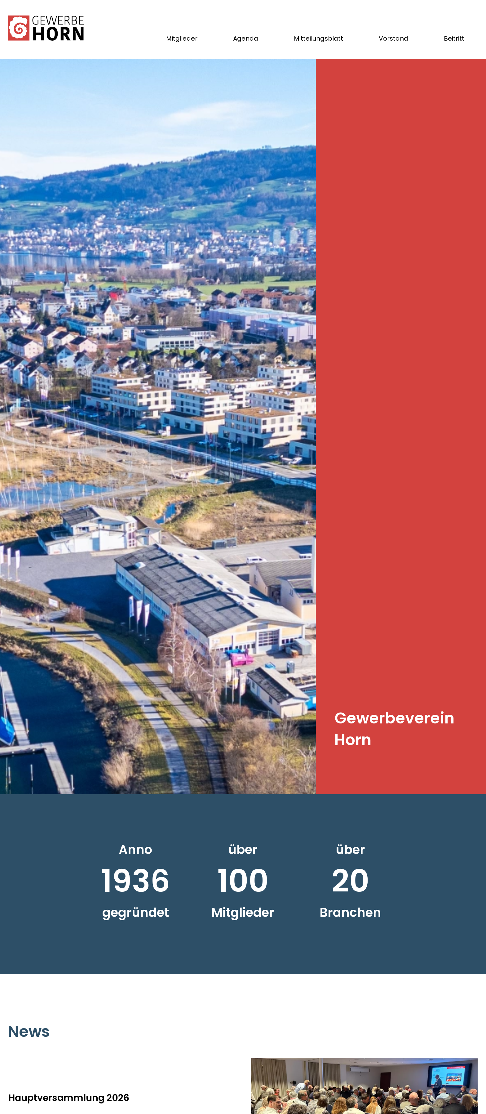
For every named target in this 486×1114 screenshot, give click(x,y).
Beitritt (454, 38)
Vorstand (393, 38)
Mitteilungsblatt (318, 38)
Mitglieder (181, 38)
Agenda (245, 38)
